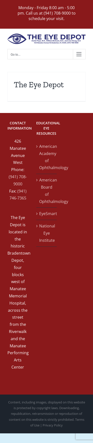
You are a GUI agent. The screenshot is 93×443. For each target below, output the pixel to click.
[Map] (75, 169)
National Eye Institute (47, 233)
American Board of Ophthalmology (47, 190)
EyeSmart (47, 213)
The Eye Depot (39, 84)
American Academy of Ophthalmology (47, 157)
